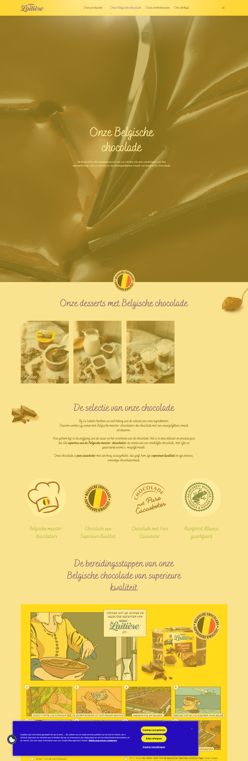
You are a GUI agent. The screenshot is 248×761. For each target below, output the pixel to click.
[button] (12, 740)
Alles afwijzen (154, 738)
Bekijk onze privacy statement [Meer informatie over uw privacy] (103, 740)
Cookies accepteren (154, 730)
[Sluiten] (191, 728)
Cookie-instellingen (154, 747)
